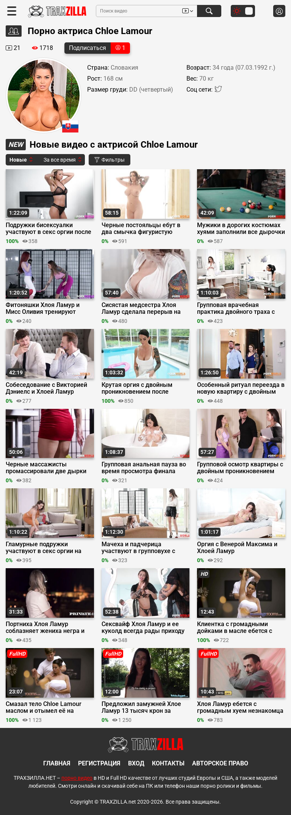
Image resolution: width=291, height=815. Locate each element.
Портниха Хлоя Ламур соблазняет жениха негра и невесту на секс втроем (45, 627)
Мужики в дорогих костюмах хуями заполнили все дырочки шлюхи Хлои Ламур (241, 228)
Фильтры (109, 160)
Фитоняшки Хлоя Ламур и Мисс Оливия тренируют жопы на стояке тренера (43, 308)
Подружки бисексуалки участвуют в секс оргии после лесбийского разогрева (48, 228)
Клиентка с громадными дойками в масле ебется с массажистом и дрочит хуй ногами (236, 627)
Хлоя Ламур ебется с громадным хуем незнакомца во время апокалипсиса (240, 707)
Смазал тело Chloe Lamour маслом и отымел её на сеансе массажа (43, 707)
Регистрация (99, 763)
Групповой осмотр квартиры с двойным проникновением (240, 468)
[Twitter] (218, 90)
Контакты (168, 763)
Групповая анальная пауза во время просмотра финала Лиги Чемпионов (144, 468)
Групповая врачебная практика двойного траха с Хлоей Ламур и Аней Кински (237, 308)
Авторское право (220, 763)
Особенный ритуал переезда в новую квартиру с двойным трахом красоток (241, 388)
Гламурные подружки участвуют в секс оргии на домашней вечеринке (43, 548)
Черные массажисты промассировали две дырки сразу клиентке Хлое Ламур (46, 468)
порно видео (76, 778)
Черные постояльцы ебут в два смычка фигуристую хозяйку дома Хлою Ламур (141, 228)
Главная (56, 763)
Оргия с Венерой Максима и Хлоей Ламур (237, 548)
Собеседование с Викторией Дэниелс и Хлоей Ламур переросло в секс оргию (46, 388)
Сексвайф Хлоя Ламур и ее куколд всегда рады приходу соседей (143, 627)
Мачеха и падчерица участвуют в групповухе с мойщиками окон (138, 548)
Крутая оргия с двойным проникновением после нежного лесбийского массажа (137, 388)
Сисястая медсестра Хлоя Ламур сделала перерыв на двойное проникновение (141, 308)
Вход (136, 763)
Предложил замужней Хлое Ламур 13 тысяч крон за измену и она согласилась (141, 707)
